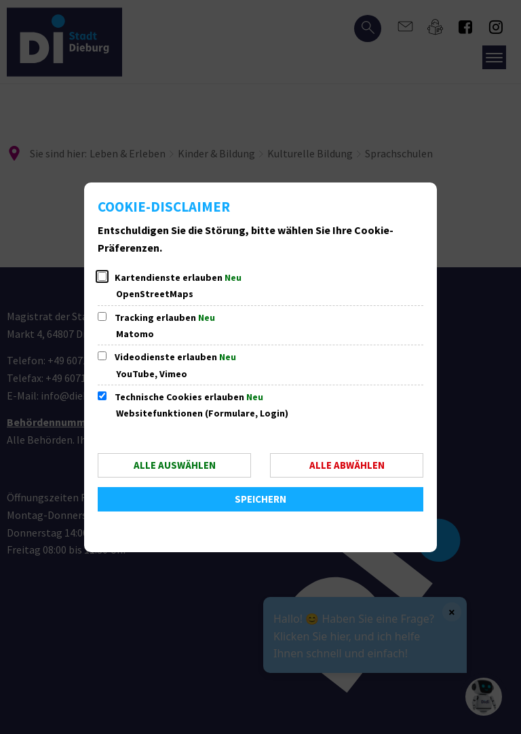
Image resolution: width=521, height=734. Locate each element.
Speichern (260, 498)
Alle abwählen (347, 465)
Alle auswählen (175, 465)
